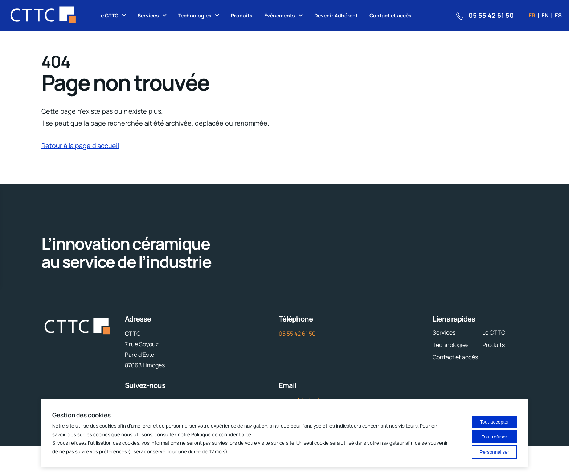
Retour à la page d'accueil (80, 145)
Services (148, 15)
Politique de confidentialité (221, 434)
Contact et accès (390, 15)
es (558, 15)
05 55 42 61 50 (297, 334)
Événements (279, 15)
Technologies (195, 15)
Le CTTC (108, 15)
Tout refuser (494, 437)
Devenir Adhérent (336, 15)
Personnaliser (494, 452)
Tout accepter (494, 422)
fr (532, 15)
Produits (242, 15)
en (545, 15)
